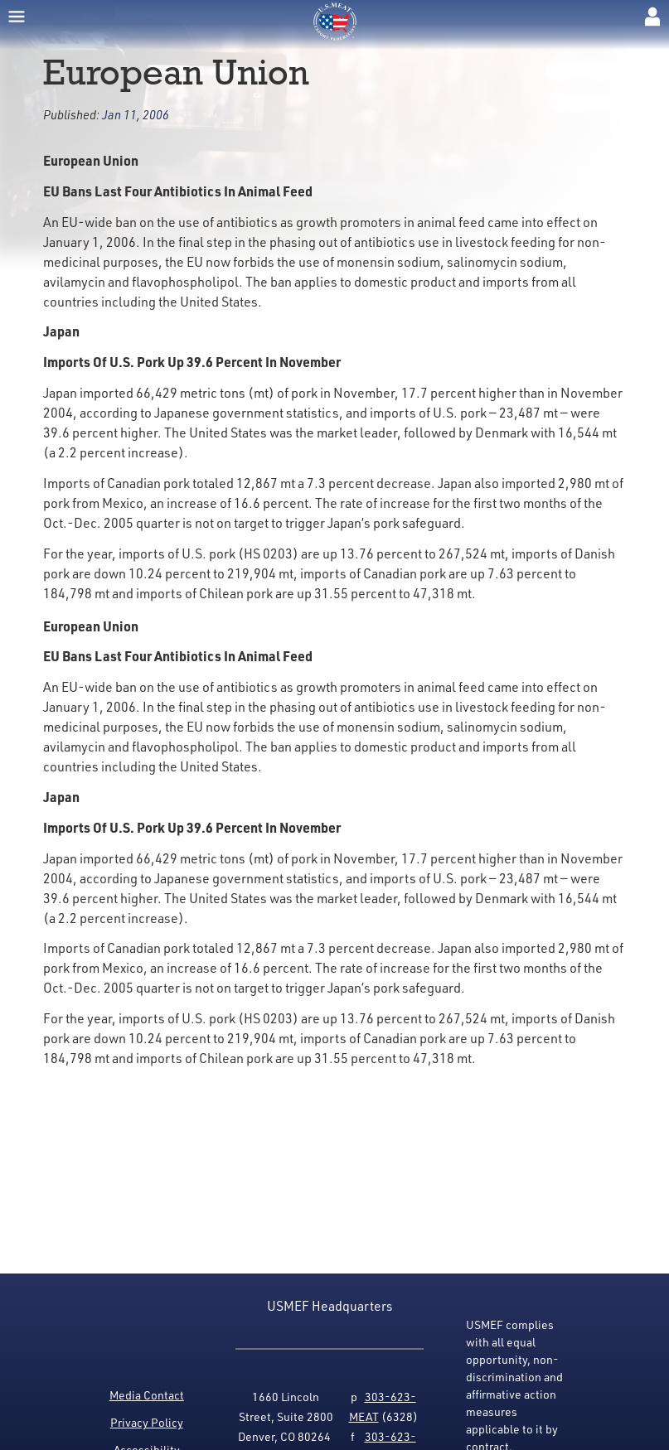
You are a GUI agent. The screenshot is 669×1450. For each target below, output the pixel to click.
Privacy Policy (146, 1422)
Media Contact (146, 1395)
